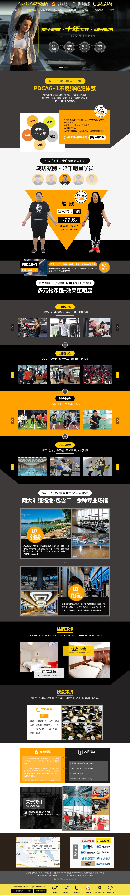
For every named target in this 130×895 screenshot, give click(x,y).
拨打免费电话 (40, 891)
